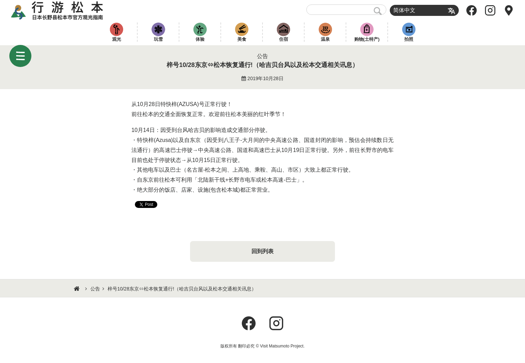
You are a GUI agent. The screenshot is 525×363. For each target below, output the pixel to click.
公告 (95, 289)
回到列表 (262, 251)
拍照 (408, 39)
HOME (77, 289)
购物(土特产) (367, 39)
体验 (200, 39)
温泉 (325, 39)
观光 (116, 39)
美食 (241, 39)
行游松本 (57, 10)
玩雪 (158, 39)
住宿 (283, 39)
